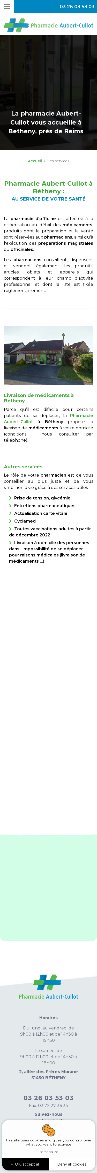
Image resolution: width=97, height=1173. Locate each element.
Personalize (48, 1152)
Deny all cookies (71, 1164)
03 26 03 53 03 (77, 7)
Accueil (35, 161)
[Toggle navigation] (7, 6)
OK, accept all (25, 1164)
